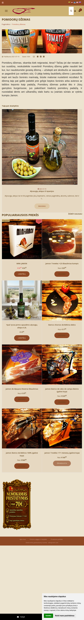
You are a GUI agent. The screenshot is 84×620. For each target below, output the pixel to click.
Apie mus (23, 539)
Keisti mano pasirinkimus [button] (64, 616)
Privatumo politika (57, 539)
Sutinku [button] (48, 616)
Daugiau (42, 206)
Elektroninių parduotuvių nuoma (36, 542)
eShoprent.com (53, 542)
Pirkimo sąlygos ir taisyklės (38, 539)
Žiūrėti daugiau (75, 214)
